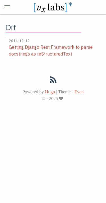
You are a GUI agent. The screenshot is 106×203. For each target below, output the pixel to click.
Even (79, 91)
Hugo (50, 91)
